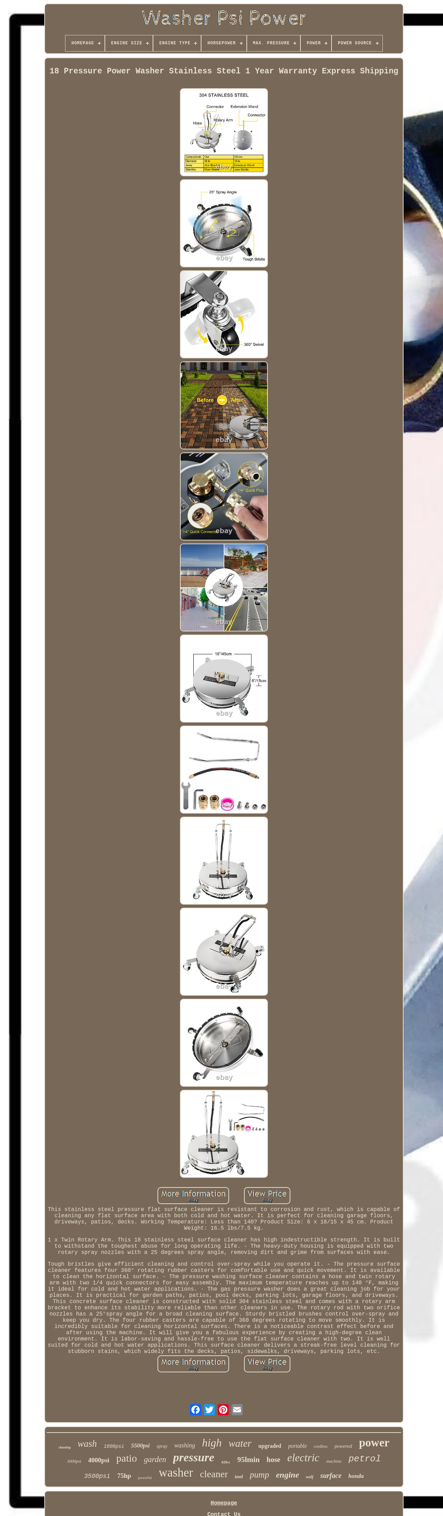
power (374, 1442)
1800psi (114, 1446)
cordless (321, 1446)
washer (176, 1472)
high (212, 1442)
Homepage (224, 1503)
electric (303, 1458)
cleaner (214, 1474)
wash (87, 1443)
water (240, 1443)
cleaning (64, 1447)
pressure (193, 1457)
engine (287, 1474)
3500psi (97, 1476)
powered (343, 1446)
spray (161, 1446)
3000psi (74, 1461)
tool (239, 1476)
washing (184, 1445)
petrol (365, 1459)
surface (330, 1475)
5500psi (140, 1445)
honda (356, 1476)
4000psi (98, 1460)
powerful (145, 1477)
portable (297, 1446)
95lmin (248, 1459)
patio (126, 1458)
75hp (124, 1475)
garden (155, 1459)
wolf (309, 1476)
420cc (225, 1462)
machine (334, 1461)
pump (259, 1474)
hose (273, 1459)
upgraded (270, 1446)
